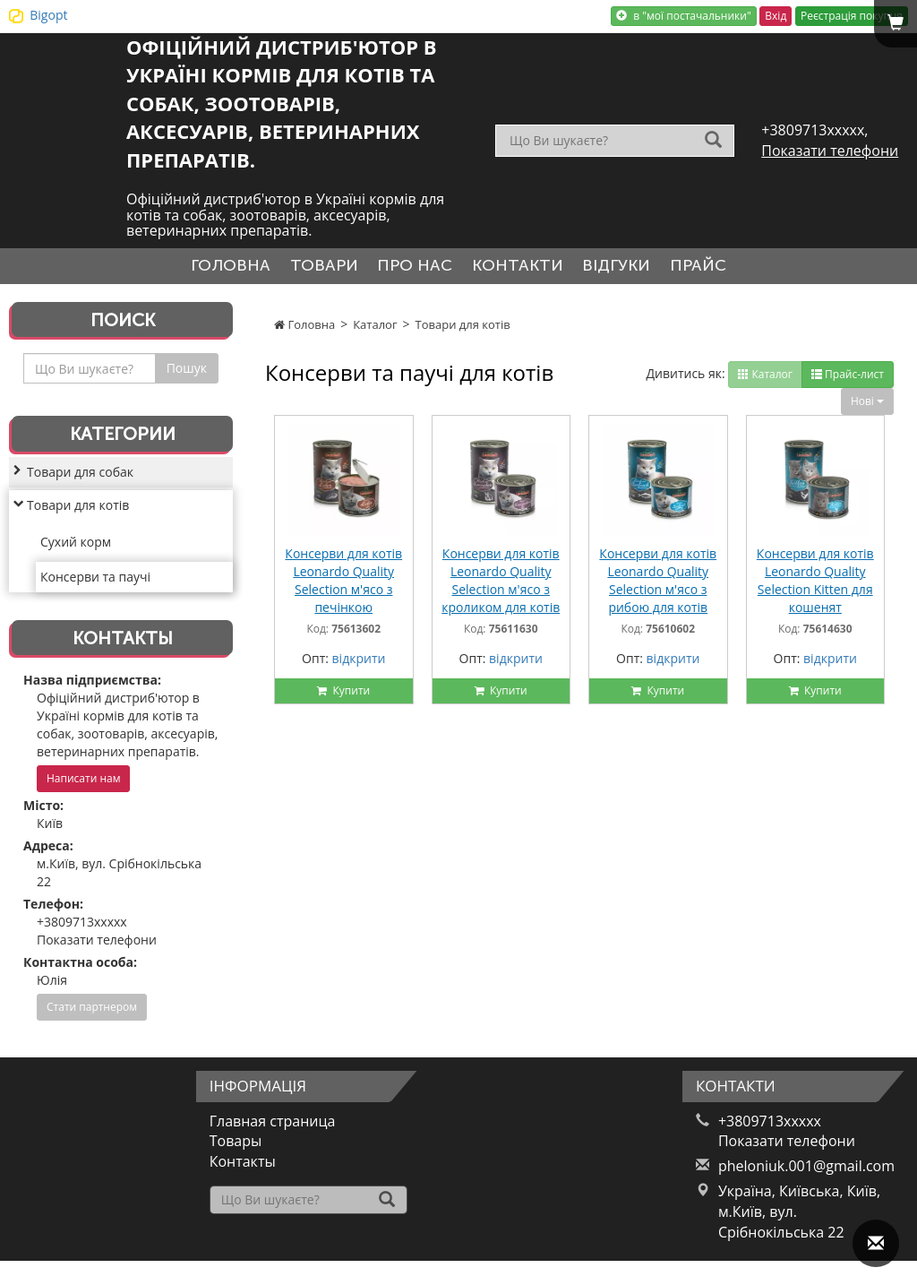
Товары (236, 1148)
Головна (198, 269)
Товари (304, 269)
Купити (343, 697)
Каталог (375, 331)
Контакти (523, 269)
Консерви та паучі (95, 582)
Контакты (243, 1168)
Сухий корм (75, 547)
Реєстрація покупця (852, 15)
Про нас (408, 269)
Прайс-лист (847, 380)
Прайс (731, 269)
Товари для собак (80, 478)
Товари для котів (463, 331)
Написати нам (83, 785)
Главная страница (273, 1127)
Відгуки (636, 269)
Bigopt (48, 14)
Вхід (775, 15)
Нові (867, 407)
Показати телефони (829, 150)
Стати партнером (92, 1014)
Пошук (187, 375)
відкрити (359, 665)
